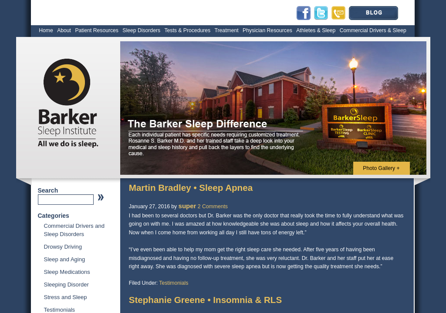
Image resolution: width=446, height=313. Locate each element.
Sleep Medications (67, 272)
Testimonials (59, 309)
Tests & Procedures (187, 30)
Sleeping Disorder (66, 284)
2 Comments (213, 206)
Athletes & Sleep (315, 30)
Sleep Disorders (141, 30)
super (187, 206)
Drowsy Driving (63, 246)
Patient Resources (96, 30)
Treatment (227, 30)
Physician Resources (267, 30)
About (64, 30)
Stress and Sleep (65, 297)
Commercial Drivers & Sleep (373, 30)
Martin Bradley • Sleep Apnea (191, 188)
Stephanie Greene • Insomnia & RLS (205, 300)
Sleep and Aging (64, 259)
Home (46, 30)
